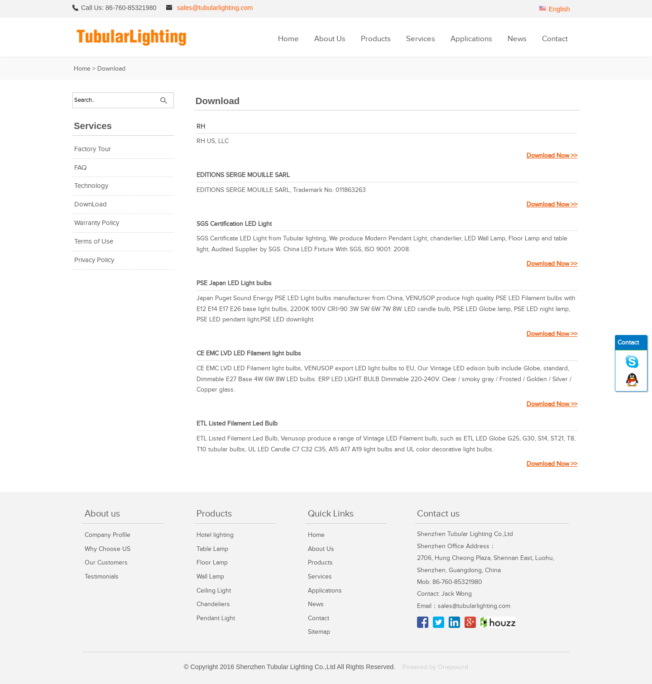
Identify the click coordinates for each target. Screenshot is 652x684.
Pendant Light (216, 618)
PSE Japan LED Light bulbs (234, 283)
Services (420, 38)
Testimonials (102, 576)
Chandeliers (213, 604)
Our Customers (106, 562)
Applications (471, 38)
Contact (555, 38)
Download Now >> (552, 155)
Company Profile (107, 535)
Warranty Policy (96, 223)
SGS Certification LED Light (234, 224)
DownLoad (90, 204)
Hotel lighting (215, 535)
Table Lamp (212, 549)
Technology (91, 186)
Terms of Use (93, 241)
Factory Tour (92, 149)
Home (288, 38)
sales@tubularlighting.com (215, 7)
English (559, 9)
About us (102, 513)
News (517, 38)
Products (376, 38)
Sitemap (319, 632)
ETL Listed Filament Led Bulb (237, 423)
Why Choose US (107, 549)
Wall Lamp (210, 576)
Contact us (438, 513)
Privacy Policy (94, 260)
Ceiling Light (214, 590)
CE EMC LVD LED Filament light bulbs (249, 353)
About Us (329, 38)
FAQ (80, 168)
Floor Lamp (212, 562)
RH (201, 126)
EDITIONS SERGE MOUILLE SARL (243, 175)
